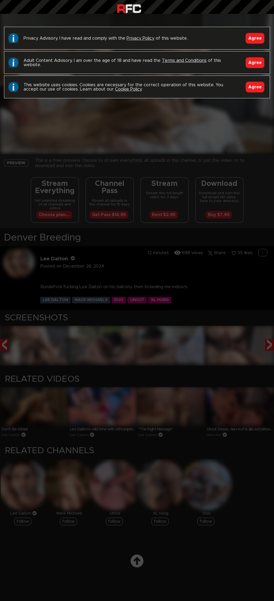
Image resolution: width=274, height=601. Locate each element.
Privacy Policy (140, 38)
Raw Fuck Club (129, 8)
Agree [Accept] (255, 38)
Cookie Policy (128, 89)
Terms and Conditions (184, 60)
